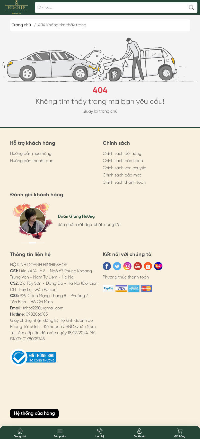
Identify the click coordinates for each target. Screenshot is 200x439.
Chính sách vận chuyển (124, 168)
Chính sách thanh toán (124, 182)
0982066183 (37, 314)
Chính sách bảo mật (122, 175)
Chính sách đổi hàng (122, 153)
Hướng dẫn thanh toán (31, 161)
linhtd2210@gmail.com (43, 308)
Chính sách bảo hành (123, 161)
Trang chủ (21, 25)
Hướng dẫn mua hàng (30, 153)
